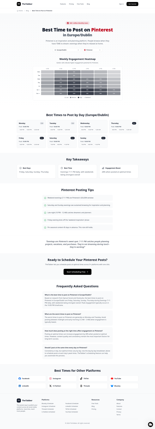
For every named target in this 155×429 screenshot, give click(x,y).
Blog (88, 4)
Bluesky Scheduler (48, 403)
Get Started (132, 4)
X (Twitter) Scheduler (48, 412)
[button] (150, 424)
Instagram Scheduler (48, 406)
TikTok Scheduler (71, 409)
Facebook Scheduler (72, 403)
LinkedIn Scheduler (71, 406)
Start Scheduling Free (77, 272)
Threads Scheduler (48, 409)
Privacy (119, 412)
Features (63, 4)
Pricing (71, 4)
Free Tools (80, 4)
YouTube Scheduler (71, 412)
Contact (119, 409)
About (119, 403)
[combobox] (67, 50)
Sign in (121, 4)
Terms (119, 415)
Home (20, 11)
